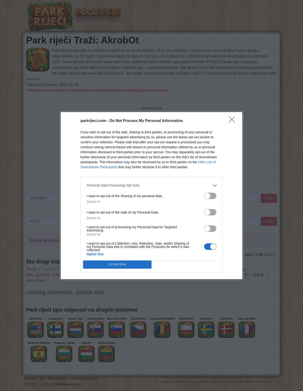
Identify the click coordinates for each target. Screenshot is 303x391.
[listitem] (151, 185)
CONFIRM (117, 264)
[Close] (233, 121)
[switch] (210, 196)
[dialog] (151, 195)
